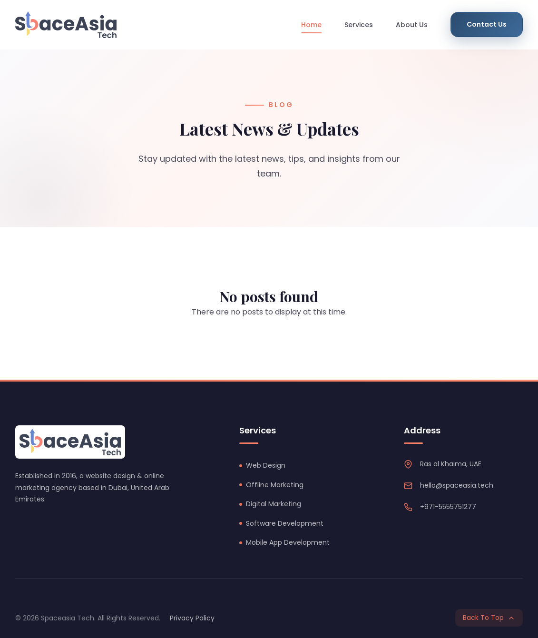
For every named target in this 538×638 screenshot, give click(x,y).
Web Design (265, 465)
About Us (412, 24)
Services (358, 24)
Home (311, 24)
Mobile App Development (288, 542)
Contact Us (487, 24)
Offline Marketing (274, 485)
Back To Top (489, 617)
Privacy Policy (192, 618)
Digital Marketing (273, 504)
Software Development (284, 523)
